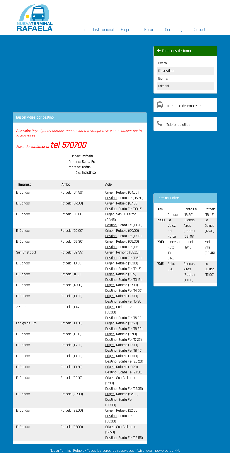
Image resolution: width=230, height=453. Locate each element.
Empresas (129, 29)
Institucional (103, 29)
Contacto (200, 29)
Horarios (151, 29)
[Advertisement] (140, 12)
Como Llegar (175, 29)
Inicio (81, 29)
